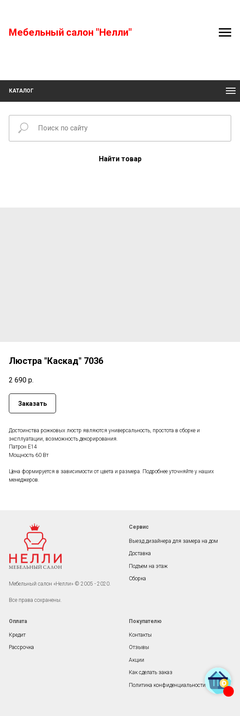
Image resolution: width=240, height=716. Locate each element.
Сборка (137, 578)
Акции (136, 660)
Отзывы (139, 647)
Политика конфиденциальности (167, 685)
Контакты (140, 635)
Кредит (17, 635)
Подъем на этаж (148, 566)
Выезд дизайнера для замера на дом (173, 541)
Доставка (140, 553)
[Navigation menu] (225, 32)
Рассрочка (21, 647)
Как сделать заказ (150, 672)
